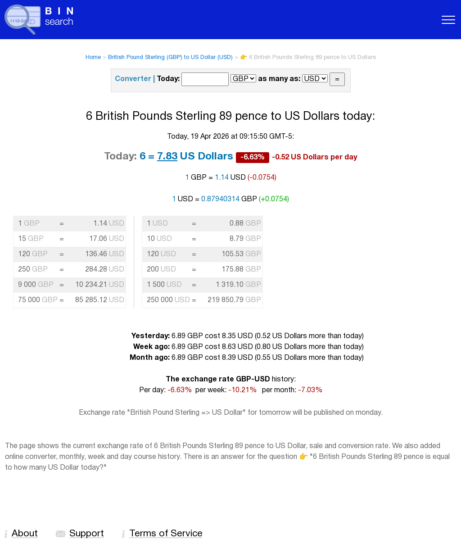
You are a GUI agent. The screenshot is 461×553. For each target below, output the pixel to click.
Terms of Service (166, 534)
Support (86, 534)
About (25, 534)
